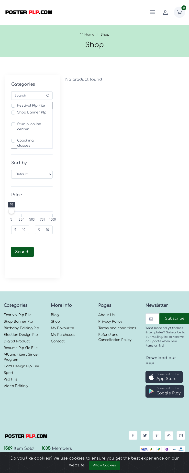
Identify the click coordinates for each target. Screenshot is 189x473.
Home (87, 34)
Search (22, 252)
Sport (8, 359)
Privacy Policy (110, 308)
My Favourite (62, 314)
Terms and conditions (117, 314)
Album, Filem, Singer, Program (21, 343)
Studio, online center (29, 126)
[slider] (11, 211)
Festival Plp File (31, 105)
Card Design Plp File (21, 352)
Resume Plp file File (21, 334)
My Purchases (63, 321)
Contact (58, 327)
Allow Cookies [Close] (104, 465)
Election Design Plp (21, 321)
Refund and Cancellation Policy (115, 323)
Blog (55, 301)
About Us (106, 301)
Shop (55, 308)
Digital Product (17, 327)
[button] (164, 363)
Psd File (11, 366)
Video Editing (16, 372)
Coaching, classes (25, 143)
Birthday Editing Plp (21, 314)
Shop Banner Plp (31, 112)
